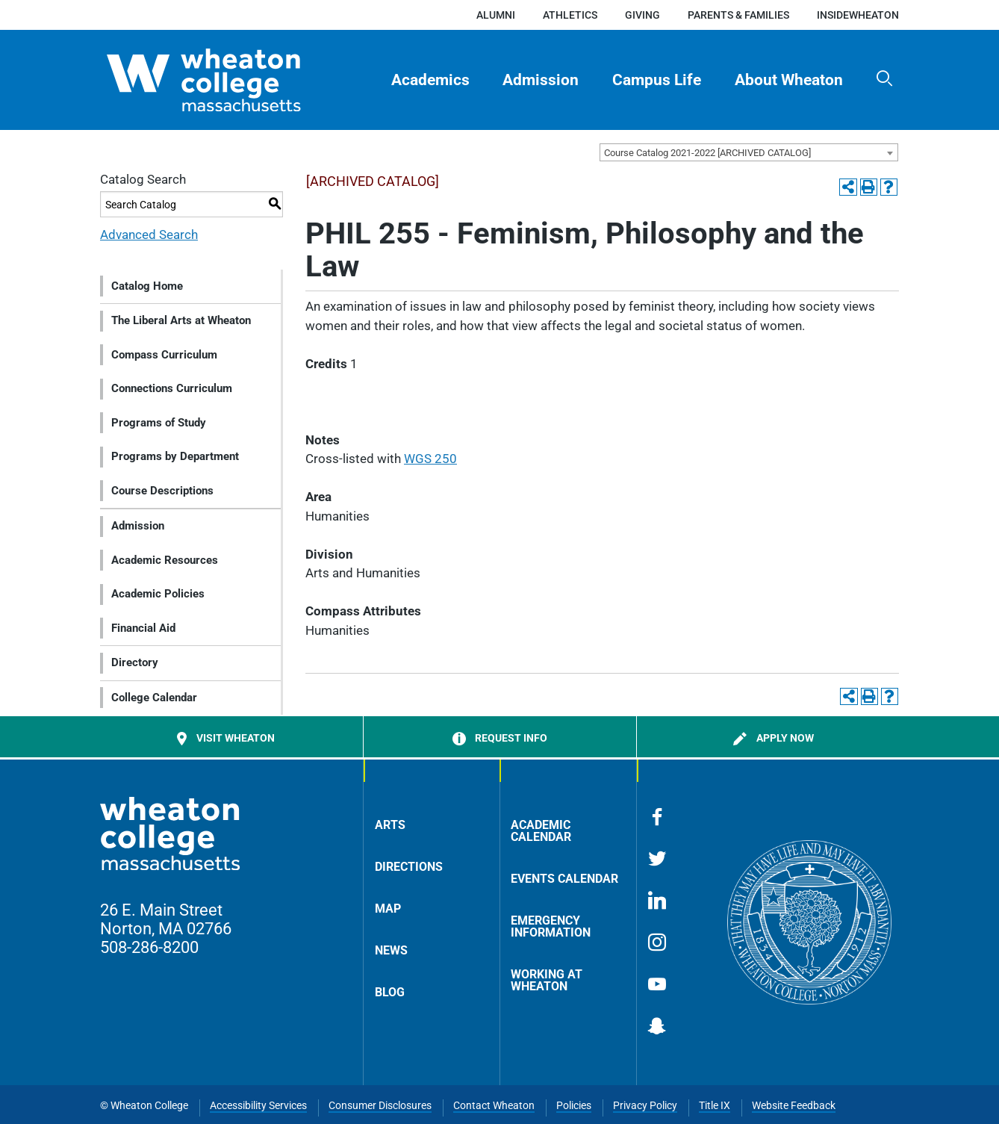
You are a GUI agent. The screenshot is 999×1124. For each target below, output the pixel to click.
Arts (390, 825)
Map (388, 908)
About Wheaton (789, 80)
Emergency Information (551, 926)
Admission (540, 80)
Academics (430, 80)
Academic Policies (158, 593)
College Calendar (154, 697)
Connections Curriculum (171, 388)
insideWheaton (858, 15)
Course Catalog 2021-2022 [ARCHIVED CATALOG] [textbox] (707, 152)
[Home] (230, 80)
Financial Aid (143, 628)
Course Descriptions (162, 490)
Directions (409, 867)
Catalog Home (147, 286)
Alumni (495, 15)
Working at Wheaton (546, 980)
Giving (642, 15)
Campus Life (656, 80)
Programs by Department (175, 456)
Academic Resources (164, 560)
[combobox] (749, 152)
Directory (134, 662)
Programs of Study (158, 422)
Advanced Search (149, 234)
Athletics (570, 15)
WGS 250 (430, 458)
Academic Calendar (541, 831)
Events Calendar (564, 879)
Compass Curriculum (164, 354)
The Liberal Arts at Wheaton (181, 320)
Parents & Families (738, 15)
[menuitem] (430, 80)
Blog (390, 992)
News (391, 950)
